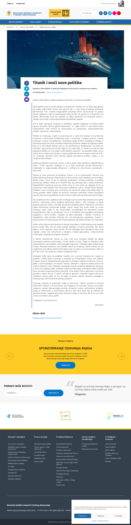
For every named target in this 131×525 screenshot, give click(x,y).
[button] (9, 356)
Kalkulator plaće (39, 458)
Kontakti (108, 461)
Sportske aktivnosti (14, 476)
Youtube (119, 13)
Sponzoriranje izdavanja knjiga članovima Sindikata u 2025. (66, 354)
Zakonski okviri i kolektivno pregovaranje (17, 453)
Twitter (110, 13)
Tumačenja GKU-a (40, 452)
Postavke (118, 516)
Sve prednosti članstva (64, 444)
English (123, 13)
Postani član (20, 3)
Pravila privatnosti (103, 520)
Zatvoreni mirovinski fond (65, 456)
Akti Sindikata (110, 450)
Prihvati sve (82, 516)
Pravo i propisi (35, 22)
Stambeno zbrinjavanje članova (67, 453)
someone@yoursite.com (26, 100)
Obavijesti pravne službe (42, 444)
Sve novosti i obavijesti (16, 444)
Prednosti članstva (54, 22)
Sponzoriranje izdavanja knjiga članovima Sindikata (65, 359)
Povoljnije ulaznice (62, 474)
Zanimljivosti (12, 473)
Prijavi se (10, 3)
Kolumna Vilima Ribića (26, 27)
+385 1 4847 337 (58, 510)
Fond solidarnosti (62, 447)
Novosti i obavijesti (15, 22)
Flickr (114, 13)
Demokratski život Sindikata (17, 460)
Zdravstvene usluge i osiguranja (67, 471)
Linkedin (26, 94)
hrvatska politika (39, 318)
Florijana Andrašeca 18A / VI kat (24, 510)
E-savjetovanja (39, 455)
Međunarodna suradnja (16, 463)
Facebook (105, 13)
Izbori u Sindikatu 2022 (113, 458)
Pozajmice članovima (63, 450)
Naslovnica (10, 27)
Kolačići (94, 520)
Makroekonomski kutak (90, 449)
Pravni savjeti (38, 461)
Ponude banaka (61, 468)
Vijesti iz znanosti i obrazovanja (19, 457)
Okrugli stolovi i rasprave (16, 470)
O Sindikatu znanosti (103, 22)
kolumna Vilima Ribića (54, 318)
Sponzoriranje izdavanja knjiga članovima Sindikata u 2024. (66, 356)
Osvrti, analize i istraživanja (79, 22)
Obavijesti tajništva (14, 479)
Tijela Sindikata (110, 447)
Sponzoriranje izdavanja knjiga (65, 348)
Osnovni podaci (110, 444)
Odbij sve (100, 516)
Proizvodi (59, 477)
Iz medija (11, 467)
